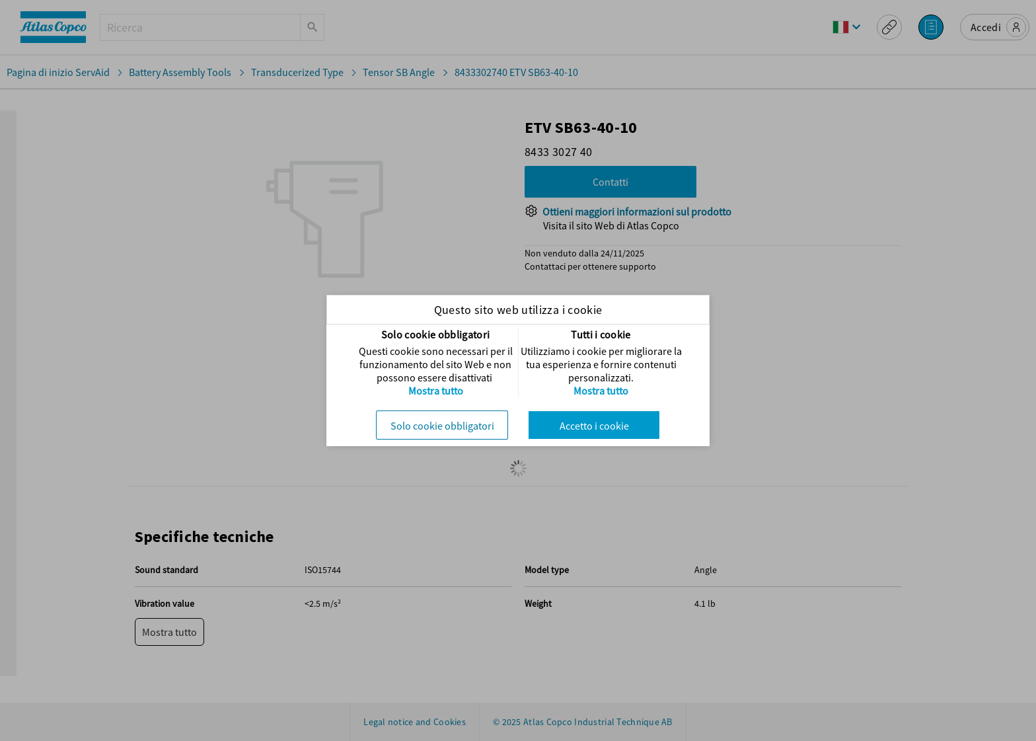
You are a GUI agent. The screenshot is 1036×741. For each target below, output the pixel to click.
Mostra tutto (435, 390)
